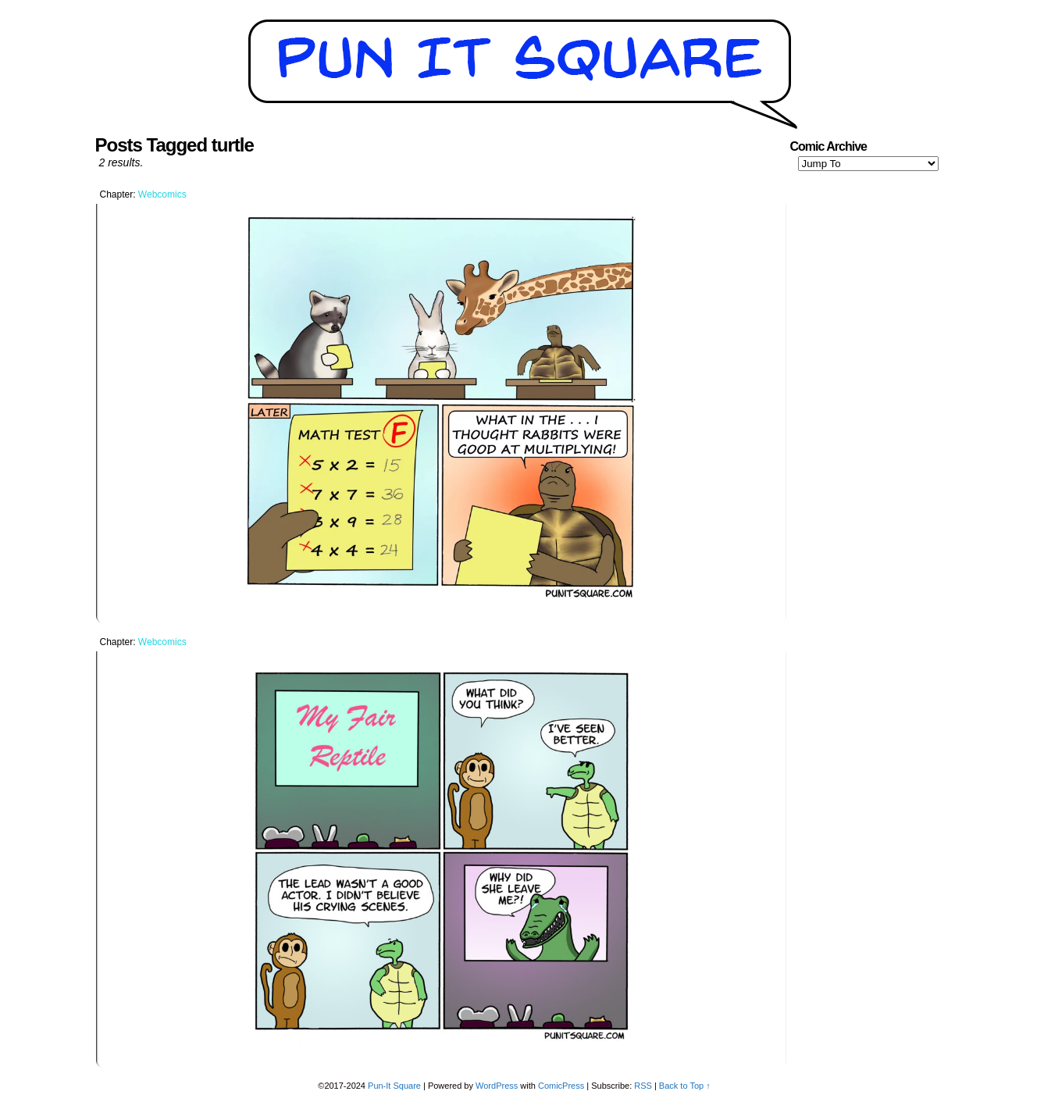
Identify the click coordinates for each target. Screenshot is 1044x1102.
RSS (643, 1085)
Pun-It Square (394, 1085)
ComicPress (561, 1085)
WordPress (497, 1085)
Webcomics (162, 194)
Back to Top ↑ (685, 1085)
